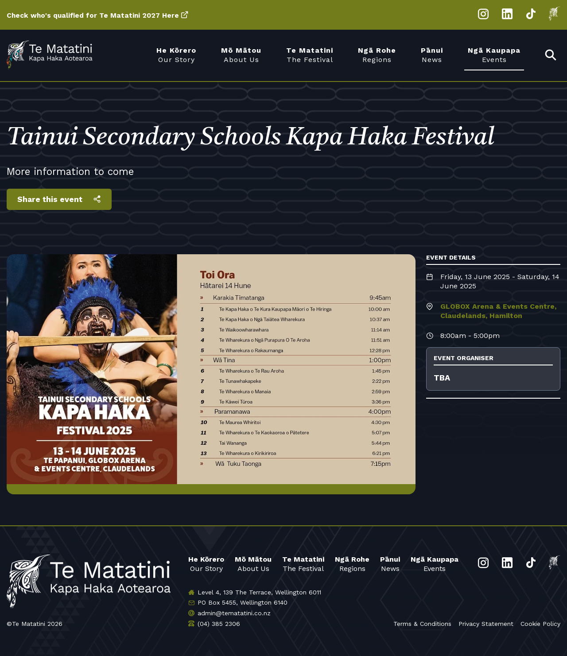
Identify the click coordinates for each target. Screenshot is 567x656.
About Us (253, 564)
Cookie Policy (540, 623)
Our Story (206, 564)
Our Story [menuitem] (176, 55)
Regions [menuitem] (377, 55)
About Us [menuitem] (241, 55)
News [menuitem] (432, 55)
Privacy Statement (485, 623)
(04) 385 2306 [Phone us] (219, 623)
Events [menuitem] (494, 55)
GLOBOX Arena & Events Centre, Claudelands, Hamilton (498, 311)
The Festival (303, 564)
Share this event (50, 199)
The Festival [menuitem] (309, 55)
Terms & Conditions (422, 623)
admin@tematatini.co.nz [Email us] (234, 613)
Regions (352, 564)
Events (434, 564)
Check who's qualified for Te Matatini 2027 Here (95, 15)
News (390, 564)
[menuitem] (551, 55)
